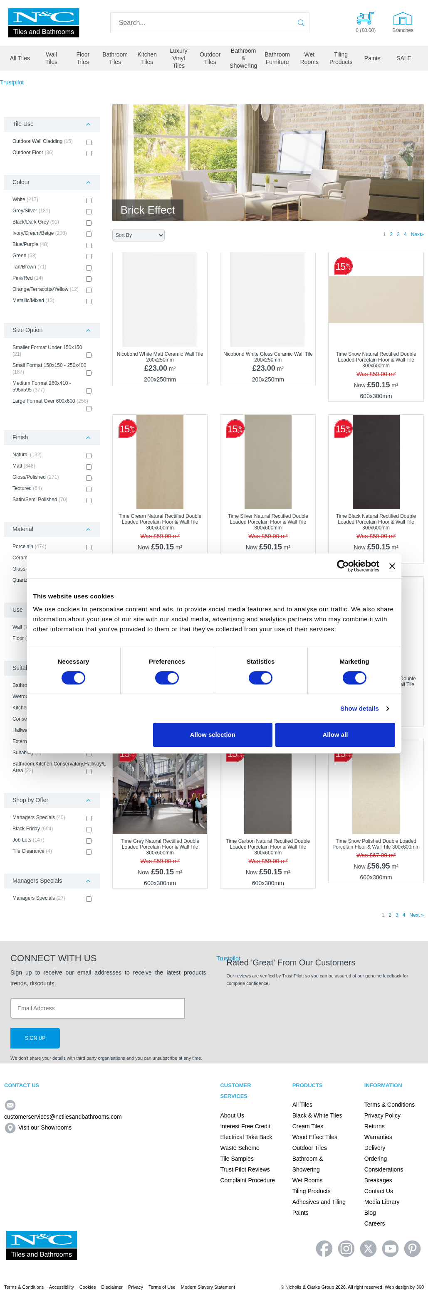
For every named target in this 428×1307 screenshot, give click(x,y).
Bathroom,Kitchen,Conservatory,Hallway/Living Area (52, 767)
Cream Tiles (308, 1126)
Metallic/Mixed (52, 301)
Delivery (375, 1148)
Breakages (378, 1180)
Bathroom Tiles (115, 58)
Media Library (382, 1202)
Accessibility (61, 1287)
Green (52, 256)
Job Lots (52, 840)
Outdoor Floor (52, 153)
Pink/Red (52, 278)
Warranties (378, 1137)
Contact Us (378, 1191)
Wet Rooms (309, 58)
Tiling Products (340, 58)
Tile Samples (236, 1158)
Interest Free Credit (245, 1126)
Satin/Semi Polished (52, 500)
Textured (52, 488)
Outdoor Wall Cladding (52, 141)
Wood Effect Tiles (314, 1137)
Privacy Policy (382, 1115)
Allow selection (212, 734)
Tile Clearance (52, 851)
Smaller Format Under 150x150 (52, 351)
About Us (232, 1115)
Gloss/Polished (52, 477)
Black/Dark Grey (52, 222)
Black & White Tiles (317, 1115)
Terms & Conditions (389, 1104)
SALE (403, 58)
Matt (52, 466)
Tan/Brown (52, 267)
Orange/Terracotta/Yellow (52, 289)
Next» (417, 234)
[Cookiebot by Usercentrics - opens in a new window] (343, 566)
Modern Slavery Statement (208, 1287)
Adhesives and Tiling (319, 1202)
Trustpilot (12, 82)
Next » (416, 915)
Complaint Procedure (247, 1180)
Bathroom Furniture (277, 58)
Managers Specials (52, 818)
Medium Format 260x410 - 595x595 (52, 387)
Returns (374, 1126)
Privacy (135, 1287)
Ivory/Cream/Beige (52, 233)
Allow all (335, 734)
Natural (52, 455)
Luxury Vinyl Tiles (178, 58)
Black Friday (52, 829)
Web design (397, 1287)
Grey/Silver (52, 211)
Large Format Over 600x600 (52, 404)
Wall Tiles (51, 58)
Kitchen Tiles (147, 58)
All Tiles (20, 58)
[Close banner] (392, 566)
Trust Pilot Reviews (245, 1169)
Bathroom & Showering (243, 58)
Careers (374, 1223)
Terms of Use (162, 1287)
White (52, 200)
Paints (372, 58)
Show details (359, 708)
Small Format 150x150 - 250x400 (52, 369)
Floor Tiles (82, 58)
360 (420, 1287)
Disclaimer (112, 1287)
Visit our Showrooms (38, 1127)
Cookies (87, 1287)
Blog (370, 1212)
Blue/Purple (52, 244)
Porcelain (52, 547)
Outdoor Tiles (210, 58)
